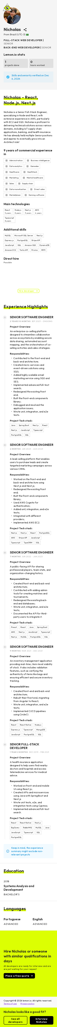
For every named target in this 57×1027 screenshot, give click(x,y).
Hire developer (29, 291)
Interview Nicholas (42, 1020)
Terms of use (10, 1003)
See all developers (15, 1020)
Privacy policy (28, 1003)
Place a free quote (19, 975)
